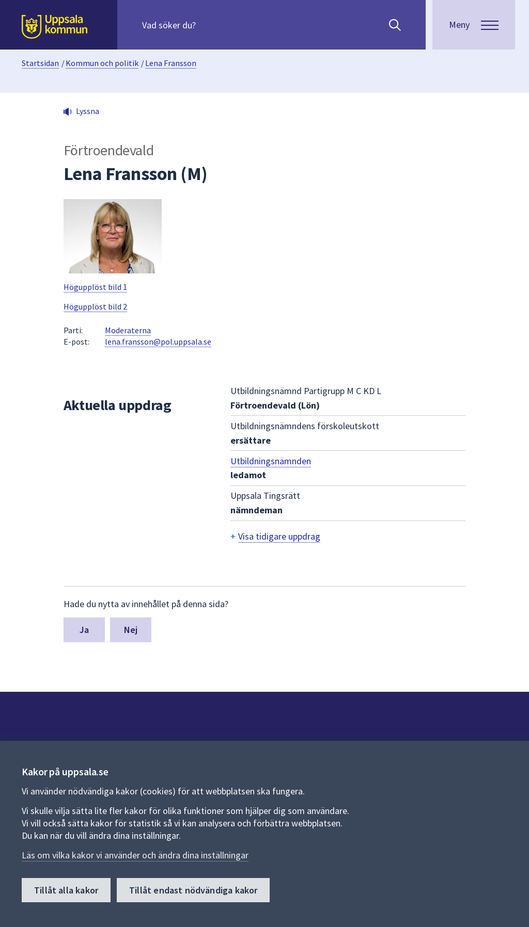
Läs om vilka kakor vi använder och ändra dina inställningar (135, 855)
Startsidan (40, 63)
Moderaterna (128, 330)
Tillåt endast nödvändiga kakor (193, 890)
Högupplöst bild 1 (95, 287)
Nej (131, 630)
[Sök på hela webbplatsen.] (208, 25)
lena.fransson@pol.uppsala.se (158, 341)
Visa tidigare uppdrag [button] (279, 536)
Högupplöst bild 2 (95, 306)
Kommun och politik (102, 63)
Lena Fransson (170, 63)
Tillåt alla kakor (66, 890)
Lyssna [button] (87, 111)
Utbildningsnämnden (270, 461)
